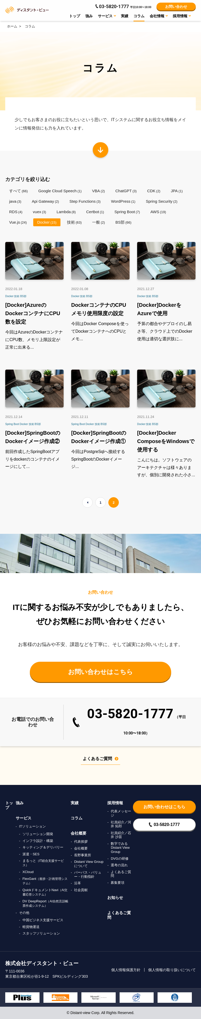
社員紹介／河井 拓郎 (121, 824)
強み (89, 16)
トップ (74, 16)
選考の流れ (119, 865)
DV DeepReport (45, 903)
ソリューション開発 (38, 834)
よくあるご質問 (100, 759)
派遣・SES (31, 854)
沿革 (77, 883)
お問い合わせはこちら (100, 671)
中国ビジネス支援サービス (43, 920)
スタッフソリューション (41, 933)
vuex (39, 212)
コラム (138, 16)
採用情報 (115, 803)
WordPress (123, 201)
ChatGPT (126, 191)
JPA (177, 191)
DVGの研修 (119, 859)
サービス (23, 818)
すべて (18, 191)
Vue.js (18, 222)
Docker (47, 222)
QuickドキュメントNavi (45, 892)
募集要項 (117, 883)
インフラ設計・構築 (38, 841)
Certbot (95, 212)
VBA (98, 191)
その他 (24, 913)
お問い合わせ (176, 6)
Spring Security (161, 201)
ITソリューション (32, 826)
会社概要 (78, 833)
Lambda (66, 212)
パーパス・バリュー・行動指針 (87, 874)
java (15, 201)
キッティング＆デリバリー (43, 847)
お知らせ (115, 897)
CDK (153, 191)
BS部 (123, 222)
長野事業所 (82, 855)
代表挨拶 (81, 841)
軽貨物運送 (31, 927)
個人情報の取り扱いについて (172, 970)
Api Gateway (45, 201)
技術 (74, 222)
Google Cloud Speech (60, 191)
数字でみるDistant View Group (120, 848)
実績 (124, 16)
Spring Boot (127, 212)
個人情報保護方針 (126, 970)
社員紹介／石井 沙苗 (121, 835)
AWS (158, 212)
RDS (16, 212)
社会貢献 (81, 890)
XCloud (28, 872)
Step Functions (84, 201)
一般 (98, 222)
